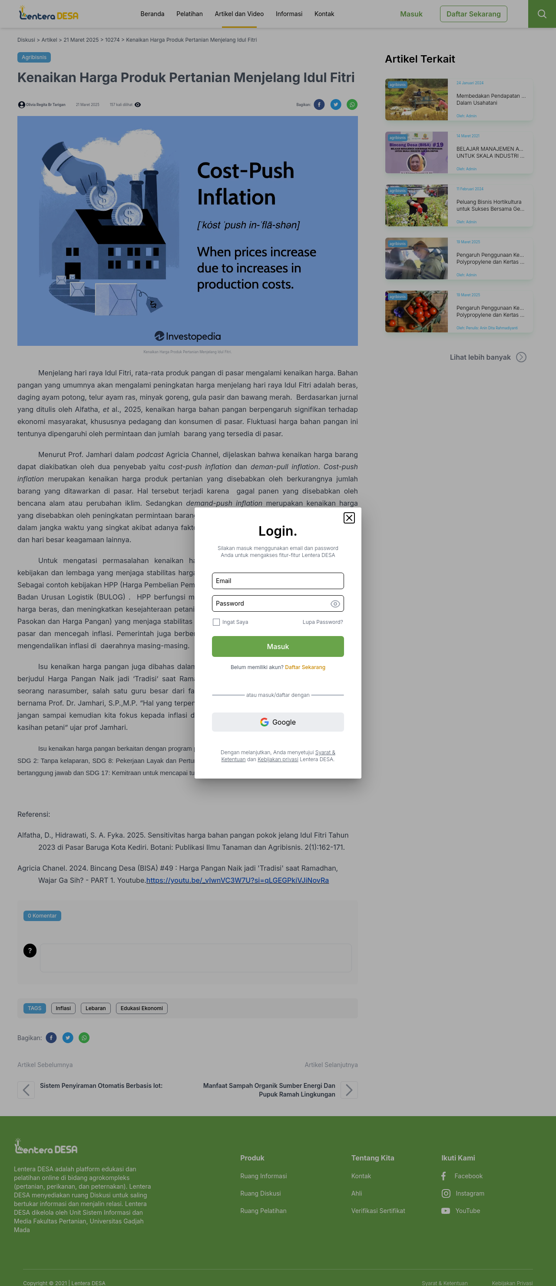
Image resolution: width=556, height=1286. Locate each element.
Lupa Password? (323, 622)
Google (278, 722)
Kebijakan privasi (278, 759)
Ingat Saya (235, 622)
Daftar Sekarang (305, 667)
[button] (349, 518)
